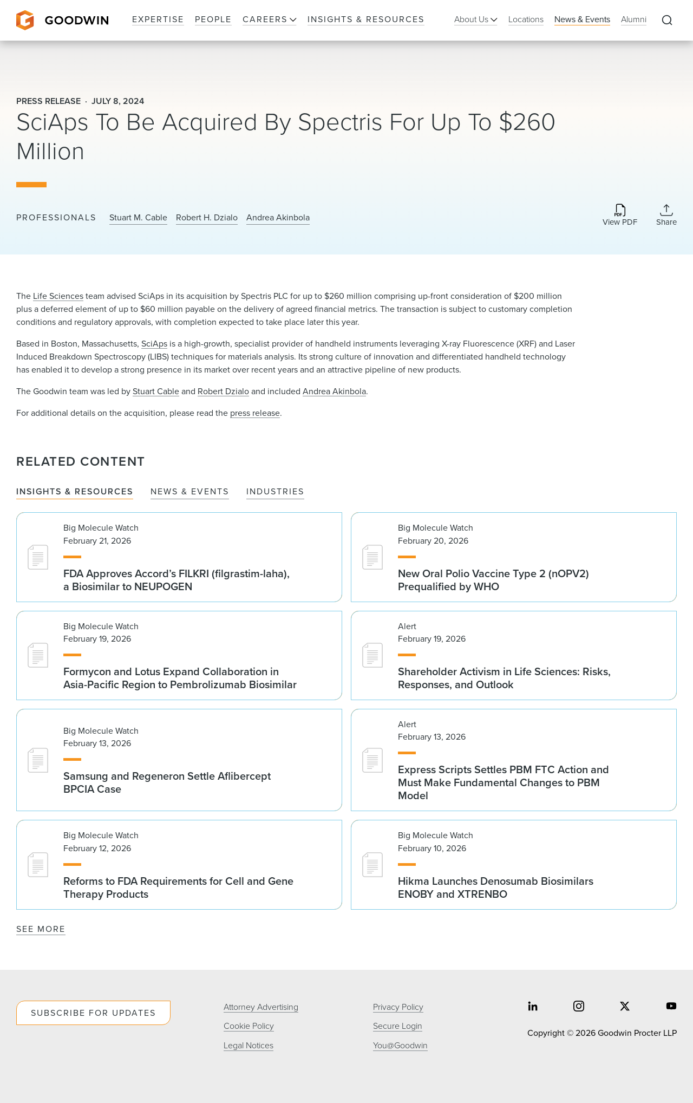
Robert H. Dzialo (207, 218)
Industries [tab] (275, 492)
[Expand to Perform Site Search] (667, 20)
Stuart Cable (156, 391)
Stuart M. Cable (138, 218)
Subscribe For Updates (93, 1013)
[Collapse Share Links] (666, 215)
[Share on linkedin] (532, 1007)
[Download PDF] (620, 216)
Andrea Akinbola (278, 218)
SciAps (154, 343)
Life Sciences (58, 296)
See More (41, 929)
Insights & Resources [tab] (74, 492)
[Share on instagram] (578, 1007)
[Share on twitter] (624, 1007)
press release (255, 413)
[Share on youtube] (671, 1007)
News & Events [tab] (190, 492)
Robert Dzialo (223, 391)
